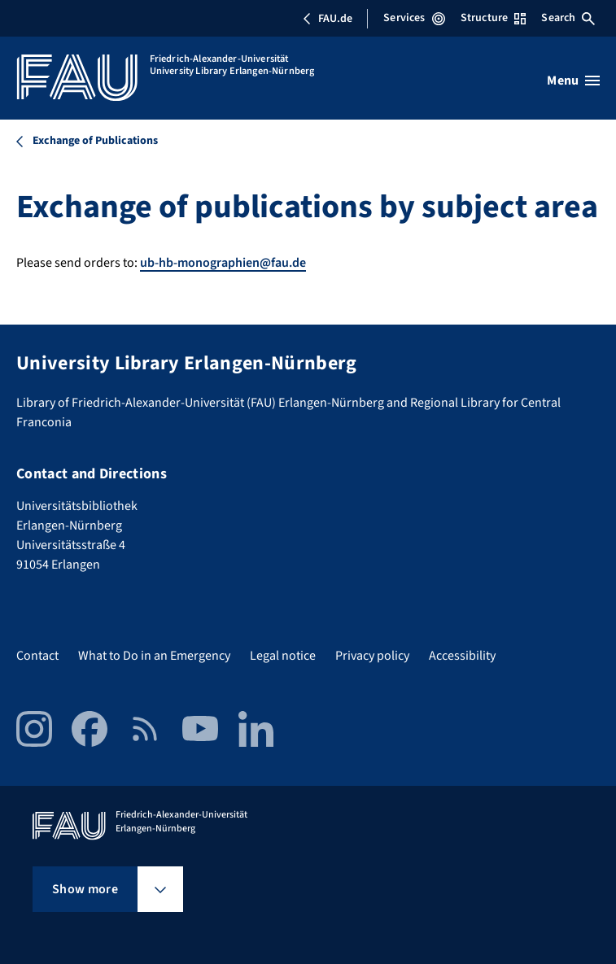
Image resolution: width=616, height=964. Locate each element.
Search (568, 18)
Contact (37, 656)
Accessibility (462, 656)
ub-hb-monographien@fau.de (223, 263)
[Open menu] (573, 80)
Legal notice (283, 656)
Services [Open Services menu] (413, 18)
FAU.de (327, 19)
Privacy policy (372, 656)
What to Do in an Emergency (154, 656)
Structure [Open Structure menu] (493, 18)
